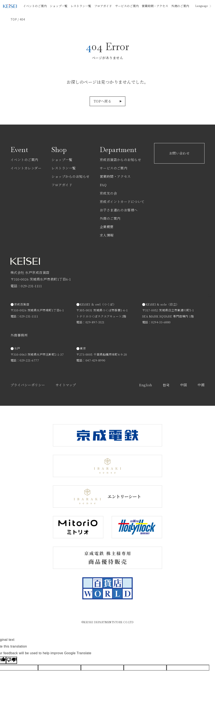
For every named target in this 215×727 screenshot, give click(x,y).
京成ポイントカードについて (122, 201)
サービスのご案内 (127, 6)
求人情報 (107, 235)
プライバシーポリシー (27, 384)
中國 (201, 384)
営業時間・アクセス (155, 6)
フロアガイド (103, 6)
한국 (166, 384)
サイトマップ (66, 384)
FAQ (103, 184)
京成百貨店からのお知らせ (120, 159)
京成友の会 (108, 193)
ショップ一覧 (58, 6)
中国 (183, 384)
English (145, 384)
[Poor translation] (11, 660)
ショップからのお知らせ (70, 176)
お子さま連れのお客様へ (119, 210)
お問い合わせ (179, 153)
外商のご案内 (180, 6)
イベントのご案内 (35, 6)
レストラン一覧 (81, 6)
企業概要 (107, 226)
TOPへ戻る (102, 101)
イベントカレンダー (25, 168)
